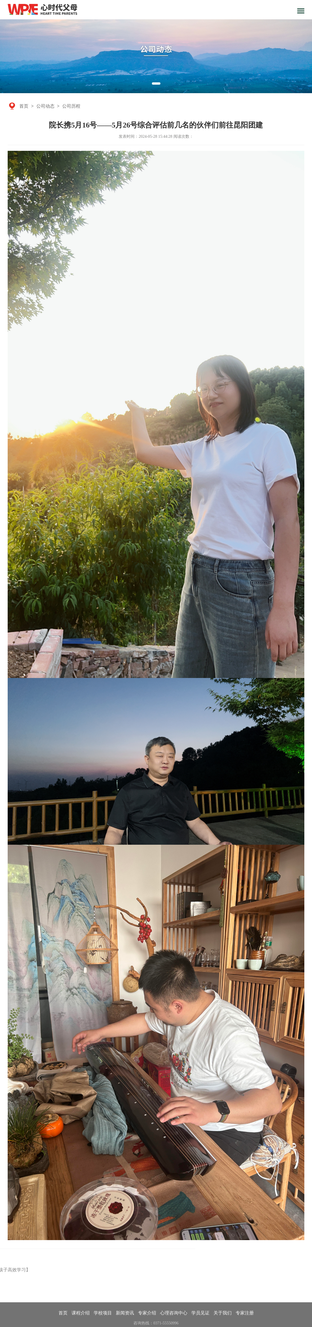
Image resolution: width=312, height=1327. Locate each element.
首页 (23, 105)
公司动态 (45, 105)
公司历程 (71, 105)
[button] (156, 83)
